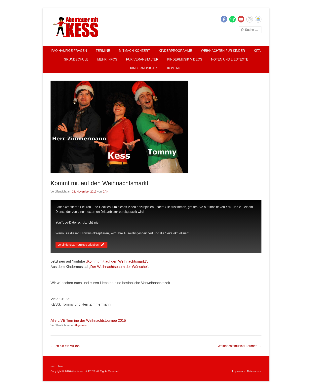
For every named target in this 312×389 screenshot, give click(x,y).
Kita (257, 50)
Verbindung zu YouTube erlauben (81, 245)
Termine (103, 50)
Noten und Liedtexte (229, 59)
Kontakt (174, 68)
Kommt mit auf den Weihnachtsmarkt (99, 183)
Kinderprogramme (175, 50)
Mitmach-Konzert (134, 50)
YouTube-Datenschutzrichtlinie (77, 222)
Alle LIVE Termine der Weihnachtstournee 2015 (88, 321)
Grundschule (76, 59)
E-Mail (258, 19)
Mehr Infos (107, 59)
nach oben (57, 366)
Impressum (238, 371)
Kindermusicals (144, 68)
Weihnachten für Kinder (223, 50)
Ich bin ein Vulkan (65, 346)
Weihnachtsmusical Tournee (239, 346)
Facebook (224, 19)
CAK (105, 191)
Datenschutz (254, 371)
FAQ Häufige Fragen (69, 50)
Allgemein (80, 325)
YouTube (241, 19)
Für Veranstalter (142, 59)
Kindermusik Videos (184, 59)
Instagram (249, 19)
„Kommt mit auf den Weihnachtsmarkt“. (117, 261)
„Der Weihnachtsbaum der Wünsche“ (118, 267)
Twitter (232, 19)
